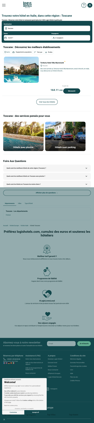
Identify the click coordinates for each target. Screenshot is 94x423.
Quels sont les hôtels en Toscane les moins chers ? (24, 184)
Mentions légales (75, 359)
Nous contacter (30, 373)
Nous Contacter (53, 370)
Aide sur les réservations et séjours (34, 363)
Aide (71, 373)
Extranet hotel (52, 362)
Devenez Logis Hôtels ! (55, 359)
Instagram (51, 389)
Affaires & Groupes (54, 373)
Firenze (8, 215)
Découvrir (71, 91)
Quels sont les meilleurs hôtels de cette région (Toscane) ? (26, 168)
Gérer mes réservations (33, 359)
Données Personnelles (77, 362)
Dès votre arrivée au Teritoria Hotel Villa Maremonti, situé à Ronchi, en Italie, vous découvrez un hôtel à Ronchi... (64, 70)
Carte (7, 52)
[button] (4, 419)
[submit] (84, 343)
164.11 (57, 90)
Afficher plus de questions (47, 193)
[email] (61, 343)
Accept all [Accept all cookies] (35, 412)
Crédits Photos (75, 380)
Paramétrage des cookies (78, 366)
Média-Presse (52, 366)
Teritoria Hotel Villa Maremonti (52, 63)
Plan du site (74, 377)
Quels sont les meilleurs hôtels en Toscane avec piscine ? (26, 176)
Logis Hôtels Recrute (54, 377)
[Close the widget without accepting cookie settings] (12, 379)
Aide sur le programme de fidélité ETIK (33, 368)
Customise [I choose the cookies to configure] (13, 412)
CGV (71, 370)
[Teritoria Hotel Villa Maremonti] (21, 70)
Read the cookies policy (11, 405)
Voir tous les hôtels (47, 102)
